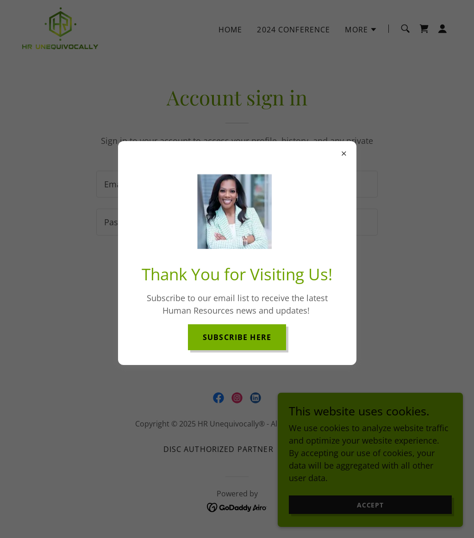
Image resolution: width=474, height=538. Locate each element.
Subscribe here (237, 337)
